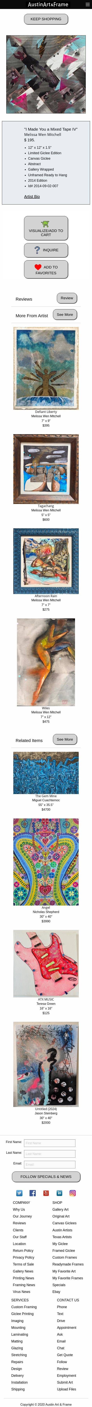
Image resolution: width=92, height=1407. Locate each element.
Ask (60, 1334)
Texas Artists (62, 1237)
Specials (59, 1285)
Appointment (66, 1328)
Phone (62, 1307)
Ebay (56, 1292)
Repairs (17, 1362)
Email (61, 1341)
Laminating (19, 1334)
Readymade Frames (68, 1264)
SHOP (57, 1203)
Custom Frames (65, 1257)
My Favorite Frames (68, 1278)
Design (16, 1369)
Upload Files (66, 1389)
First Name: (14, 1142)
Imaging (17, 1321)
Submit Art (65, 1382)
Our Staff (20, 1237)
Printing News (23, 1278)
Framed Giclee (64, 1251)
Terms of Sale (23, 1264)
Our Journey (22, 1216)
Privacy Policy (23, 1257)
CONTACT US (68, 1300)
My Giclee (60, 1244)
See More (65, 315)
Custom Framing (24, 1307)
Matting (17, 1341)
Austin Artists (62, 1230)
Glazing (17, 1348)
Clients (18, 1230)
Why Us (19, 1209)
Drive (61, 1321)
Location (19, 1244)
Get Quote (65, 1355)
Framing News (24, 1285)
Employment (66, 1376)
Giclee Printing (22, 1314)
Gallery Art (61, 1209)
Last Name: (14, 1152)
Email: (17, 1163)
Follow (62, 1362)
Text (60, 1314)
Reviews (19, 1223)
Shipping (18, 1389)
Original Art (61, 1216)
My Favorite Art (64, 1271)
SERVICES (20, 1300)
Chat (60, 1348)
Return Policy (23, 1251)
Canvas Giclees (65, 1223)
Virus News (21, 1292)
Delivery (17, 1376)
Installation (19, 1382)
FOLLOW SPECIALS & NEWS (46, 1177)
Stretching (19, 1355)
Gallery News (23, 1271)
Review (62, 1369)
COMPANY (21, 1203)
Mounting (18, 1328)
